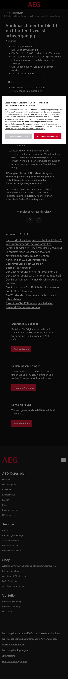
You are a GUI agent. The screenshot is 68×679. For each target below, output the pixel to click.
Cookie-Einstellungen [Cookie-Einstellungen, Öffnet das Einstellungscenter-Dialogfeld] (19, 136)
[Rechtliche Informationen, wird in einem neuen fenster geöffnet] (31, 129)
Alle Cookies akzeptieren (47, 136)
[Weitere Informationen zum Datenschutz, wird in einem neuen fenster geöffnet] (11, 129)
